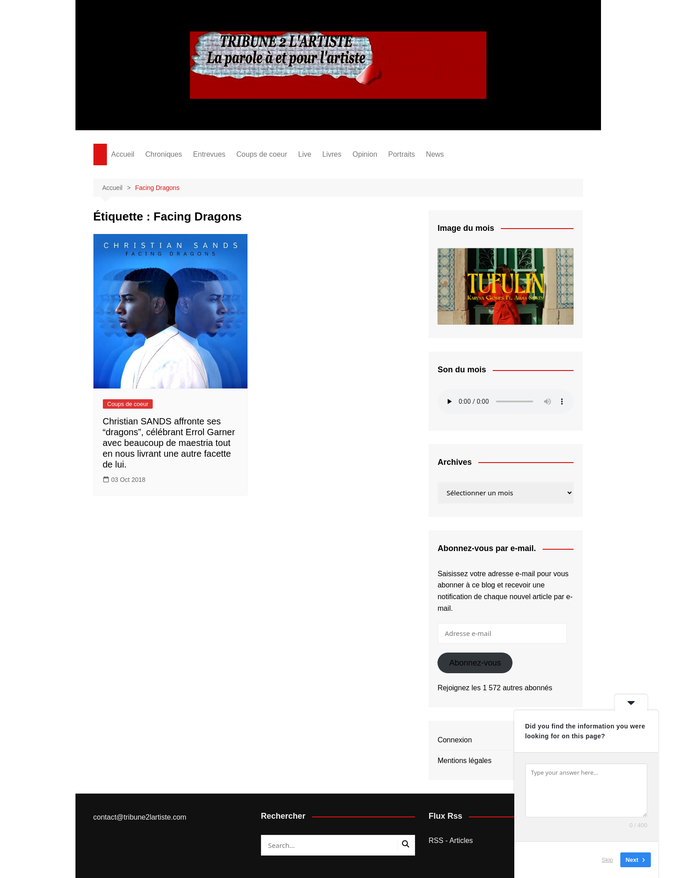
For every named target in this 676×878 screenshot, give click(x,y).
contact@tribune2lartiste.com (139, 817)
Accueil (123, 154)
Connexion (454, 740)
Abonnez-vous (475, 662)
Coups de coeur (261, 154)
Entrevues (209, 154)
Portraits (401, 154)
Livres (332, 154)
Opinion (365, 154)
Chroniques (164, 154)
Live (304, 154)
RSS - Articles (451, 840)
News (435, 154)
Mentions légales (464, 760)
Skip (607, 859)
